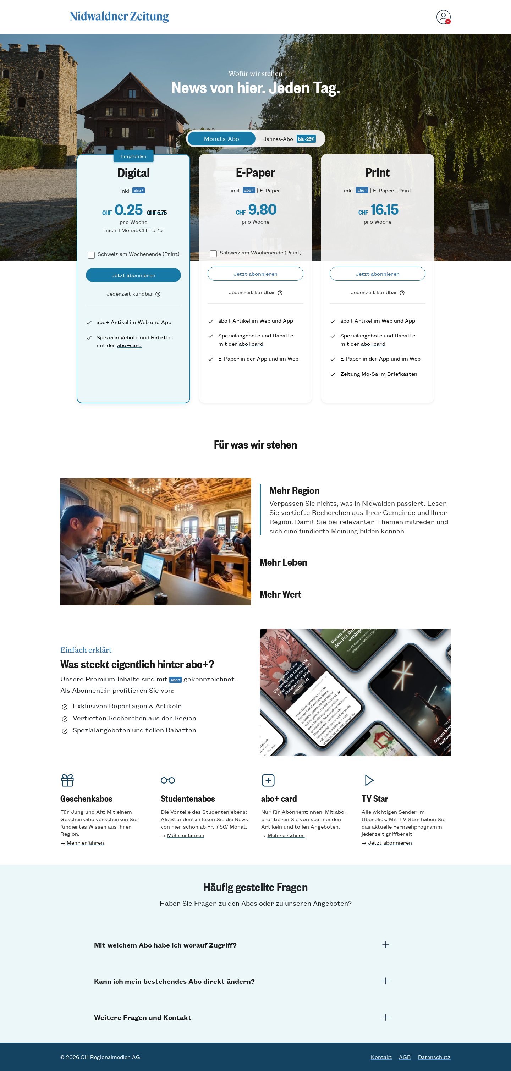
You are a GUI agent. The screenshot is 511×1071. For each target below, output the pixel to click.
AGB (405, 1057)
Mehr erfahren (85, 842)
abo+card (129, 344)
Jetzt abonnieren (390, 842)
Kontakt (381, 1057)
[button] (355, 510)
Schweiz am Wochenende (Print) (139, 253)
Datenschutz (434, 1057)
